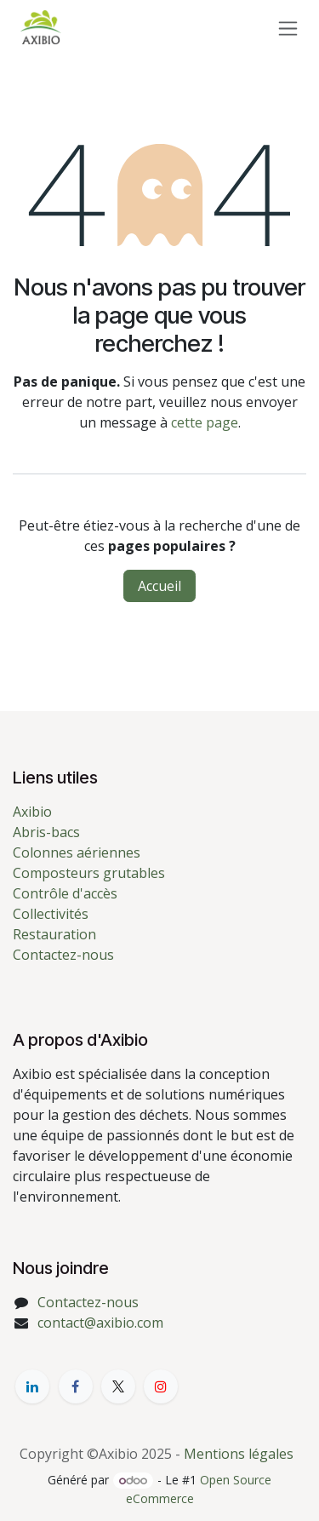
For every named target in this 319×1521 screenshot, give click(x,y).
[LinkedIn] (32, 1386)
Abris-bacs (46, 832)
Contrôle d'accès (65, 893)
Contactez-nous (63, 954)
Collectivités (50, 913)
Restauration (54, 934)
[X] (118, 1386)
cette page (204, 422)
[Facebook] (76, 1386)
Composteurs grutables (89, 873)
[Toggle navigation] (288, 28)
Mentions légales (238, 1453)
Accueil (159, 586)
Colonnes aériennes (76, 852)
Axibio (32, 811)
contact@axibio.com (100, 1322)
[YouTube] (161, 1386)
